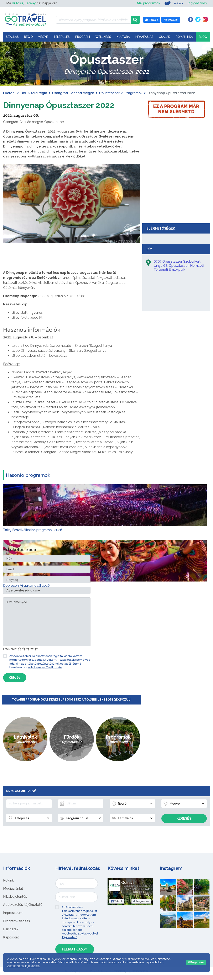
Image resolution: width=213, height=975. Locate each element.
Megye (43, 36)
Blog (203, 36)
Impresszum (12, 913)
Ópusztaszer (109, 93)
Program (82, 36)
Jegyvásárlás (197, 3)
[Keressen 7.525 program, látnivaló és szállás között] (93, 20)
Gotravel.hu (131, 882)
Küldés (15, 678)
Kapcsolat (11, 937)
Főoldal (9, 93)
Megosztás (141, 901)
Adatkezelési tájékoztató (22, 905)
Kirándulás (144, 36)
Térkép (173, 3)
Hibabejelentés (15, 897)
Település (61, 36)
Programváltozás (16, 921)
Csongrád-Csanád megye (73, 93)
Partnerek (10, 929)
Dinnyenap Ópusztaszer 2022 (60, 105)
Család (164, 36)
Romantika (184, 36)
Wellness (103, 36)
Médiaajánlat (13, 888)
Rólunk (8, 880)
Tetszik (117, 901)
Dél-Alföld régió (34, 93)
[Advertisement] (176, 190)
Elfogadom (196, 962)
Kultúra (123, 36)
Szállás (12, 36)
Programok (133, 93)
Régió (28, 36)
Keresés (184, 818)
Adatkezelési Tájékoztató (45, 667)
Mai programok (148, 3)
